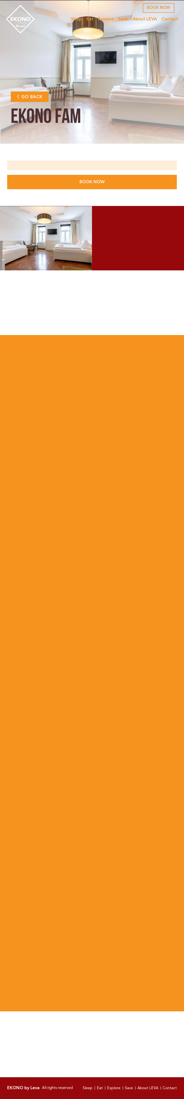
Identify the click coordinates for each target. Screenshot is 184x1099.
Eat (88, 19)
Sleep (75, 19)
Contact (169, 19)
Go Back (30, 97)
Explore (104, 19)
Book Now (158, 8)
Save (121, 19)
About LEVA (143, 19)
